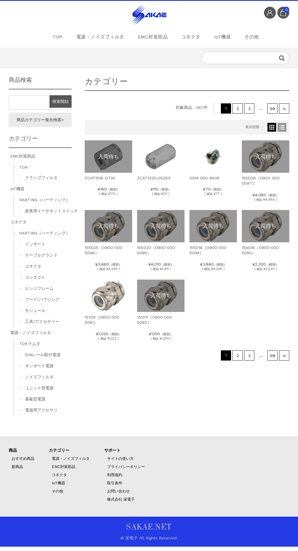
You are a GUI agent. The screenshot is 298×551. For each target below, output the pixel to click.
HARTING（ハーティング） (44, 204)
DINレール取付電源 (43, 359)
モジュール (35, 315)
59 (272, 111)
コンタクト (35, 282)
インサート (35, 248)
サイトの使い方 (120, 463)
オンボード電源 (39, 370)
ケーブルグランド (41, 259)
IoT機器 (225, 36)
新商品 (17, 471)
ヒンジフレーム (39, 293)
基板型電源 (35, 403)
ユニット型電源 (39, 392)
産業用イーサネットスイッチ (51, 215)
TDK (23, 171)
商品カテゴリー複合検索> (40, 123)
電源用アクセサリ (41, 414)
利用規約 (114, 479)
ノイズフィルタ (39, 381)
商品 (13, 454)
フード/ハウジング (42, 304)
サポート (112, 454)
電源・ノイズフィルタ (92, 36)
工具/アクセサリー (42, 326)
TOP (46, 36)
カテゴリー (59, 454)
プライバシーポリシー (126, 471)
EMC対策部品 (147, 36)
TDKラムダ (29, 348)
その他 (260, 36)
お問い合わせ (118, 495)
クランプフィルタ (41, 182)
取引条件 (114, 487)
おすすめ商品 (23, 463)
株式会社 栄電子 (121, 503)
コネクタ (189, 36)
